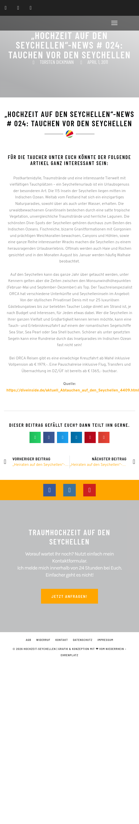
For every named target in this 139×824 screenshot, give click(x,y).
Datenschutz (82, 639)
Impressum (105, 639)
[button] (114, 24)
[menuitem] (120, 8)
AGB (28, 639)
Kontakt (61, 639)
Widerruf (43, 639)
